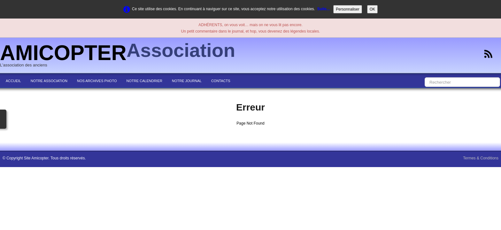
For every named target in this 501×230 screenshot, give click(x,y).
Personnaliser (347, 9)
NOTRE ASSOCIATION (49, 81)
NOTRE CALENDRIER (144, 81)
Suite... (323, 9)
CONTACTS (220, 81)
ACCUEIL (13, 81)
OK (372, 9)
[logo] (120, 56)
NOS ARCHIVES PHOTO (97, 81)
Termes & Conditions (480, 158)
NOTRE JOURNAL (187, 81)
